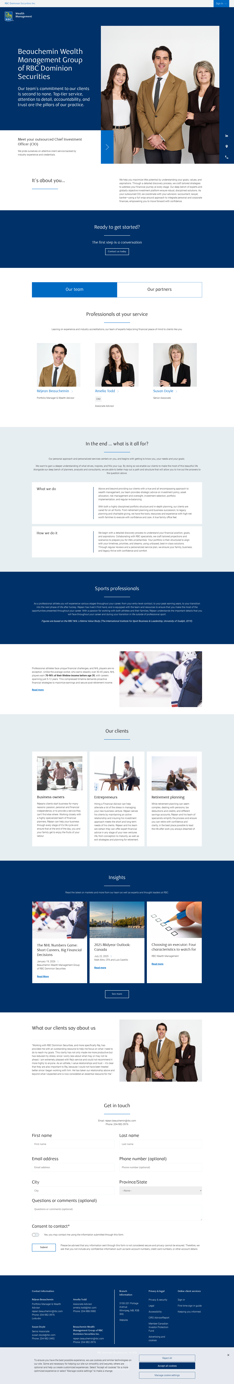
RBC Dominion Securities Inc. (20, 3)
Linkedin (36, 1318)
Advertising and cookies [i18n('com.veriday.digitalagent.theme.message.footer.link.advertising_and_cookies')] (157, 1338)
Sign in (181, 1299)
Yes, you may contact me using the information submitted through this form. (84, 1234)
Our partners (159, 290)
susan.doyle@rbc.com (43, 1335)
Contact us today (117, 251)
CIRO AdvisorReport (159, 1317)
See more (117, 994)
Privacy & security (158, 1299)
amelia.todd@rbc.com (84, 1307)
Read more (100, 967)
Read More (43, 976)
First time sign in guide (190, 1305)
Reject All (167, 1358)
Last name (129, 1136)
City (35, 1182)
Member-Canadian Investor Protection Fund (158, 1327)
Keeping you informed (189, 1311)
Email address (45, 1159)
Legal (151, 1305)
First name (42, 1136)
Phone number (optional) (143, 1159)
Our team (74, 290)
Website (123, 1320)
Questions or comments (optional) (64, 1201)
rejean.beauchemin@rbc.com (47, 1311)
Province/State (133, 1182)
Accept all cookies (167, 1366)
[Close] (228, 1356)
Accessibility (155, 1311)
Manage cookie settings (167, 1376)
